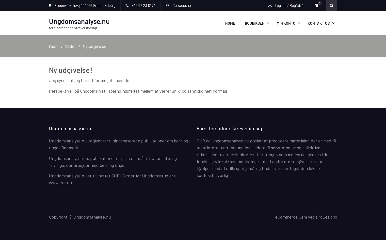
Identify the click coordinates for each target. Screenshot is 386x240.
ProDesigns (326, 217)
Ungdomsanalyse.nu (79, 21)
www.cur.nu (60, 182)
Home (230, 23)
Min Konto (286, 23)
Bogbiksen (254, 23)
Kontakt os (319, 23)
